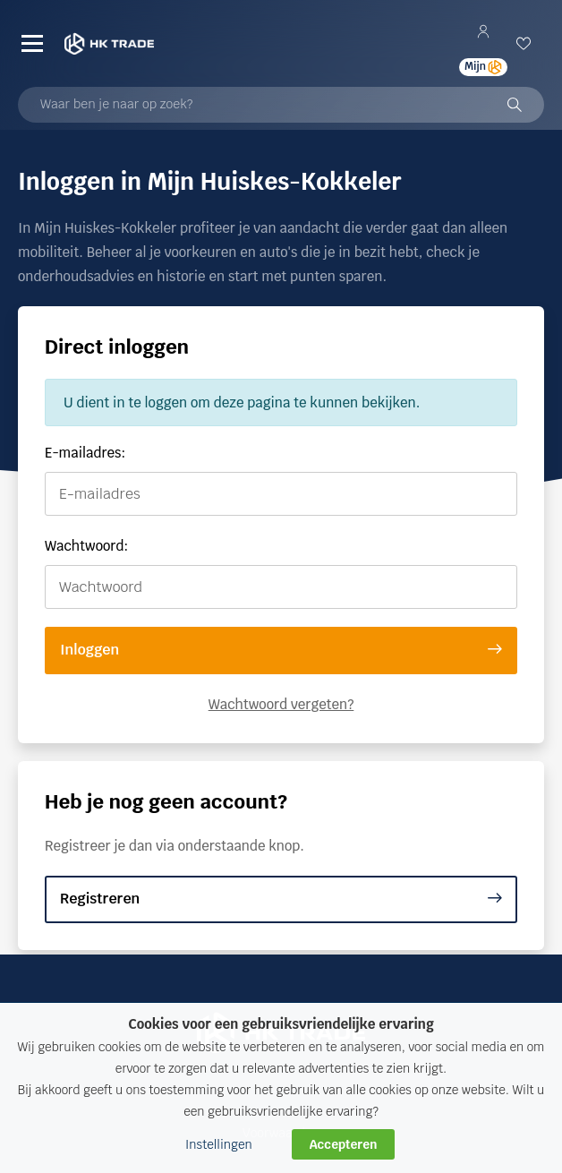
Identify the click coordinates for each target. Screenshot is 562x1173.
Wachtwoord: (86, 545)
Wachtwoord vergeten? (281, 704)
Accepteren (344, 1144)
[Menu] (32, 44)
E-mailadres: (85, 452)
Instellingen (218, 1144)
